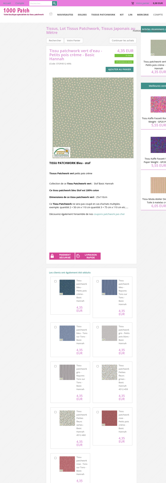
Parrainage (140, 30)
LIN (130, 14)
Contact (157, 30)
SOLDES (82, 14)
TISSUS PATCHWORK (103, 14)
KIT (122, 14)
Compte (158, 14)
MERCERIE (143, 14)
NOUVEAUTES (65, 14)
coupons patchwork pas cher (109, 214)
